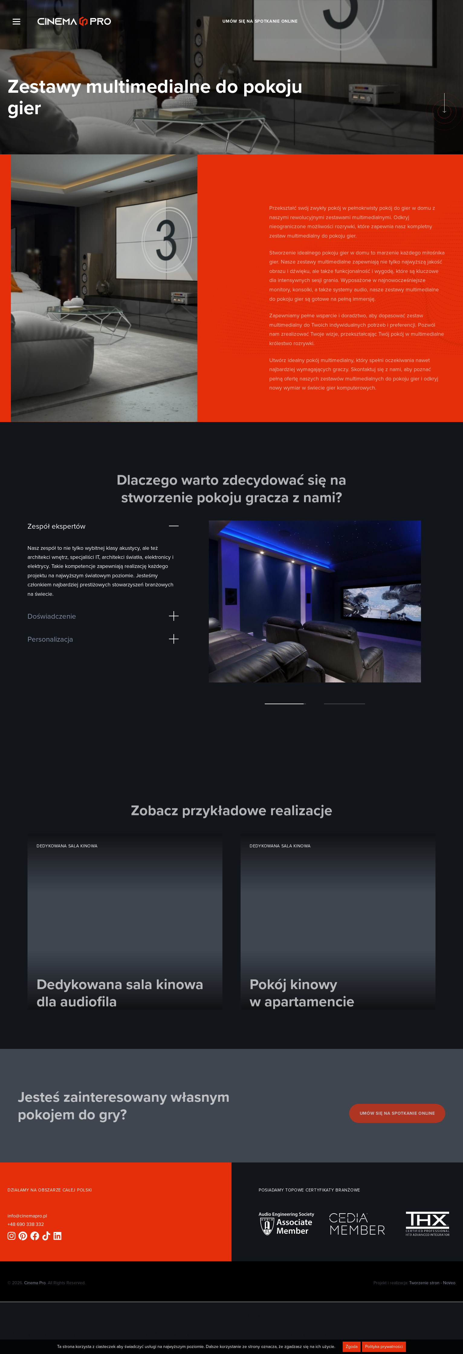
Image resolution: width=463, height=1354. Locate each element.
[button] (285, 704)
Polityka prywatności (384, 1346)
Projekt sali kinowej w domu (173, 1334)
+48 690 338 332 (26, 1224)
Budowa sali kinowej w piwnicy (290, 1334)
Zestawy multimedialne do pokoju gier (56, 1334)
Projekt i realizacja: (414, 1283)
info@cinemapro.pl (27, 1215)
